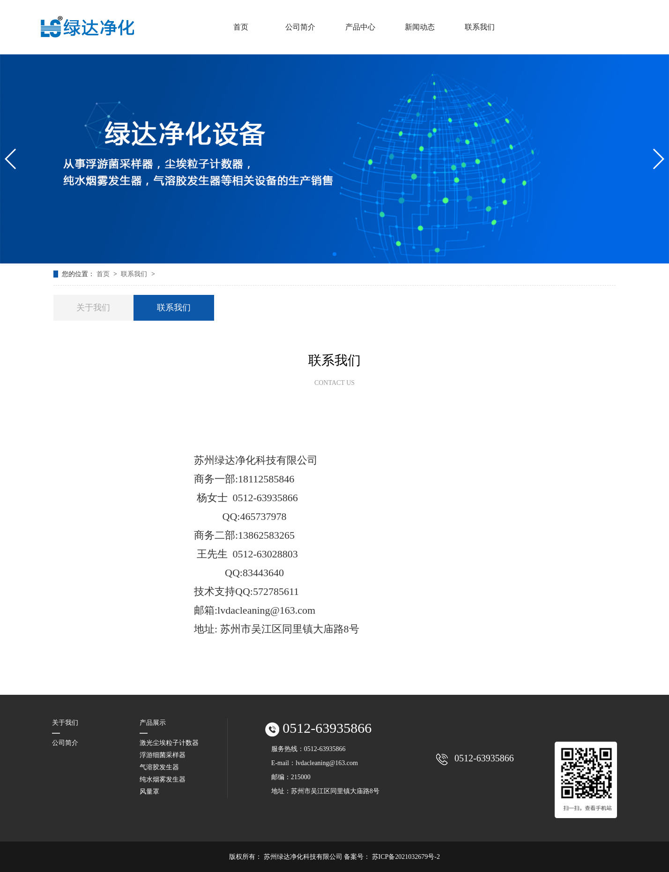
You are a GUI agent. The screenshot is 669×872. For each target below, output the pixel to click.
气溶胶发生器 (159, 767)
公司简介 (65, 742)
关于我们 (93, 307)
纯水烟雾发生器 (163, 779)
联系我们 (135, 274)
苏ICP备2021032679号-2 (406, 856)
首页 (104, 274)
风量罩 (149, 791)
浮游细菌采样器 (163, 755)
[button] (334, 254)
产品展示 (153, 722)
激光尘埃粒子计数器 (169, 742)
